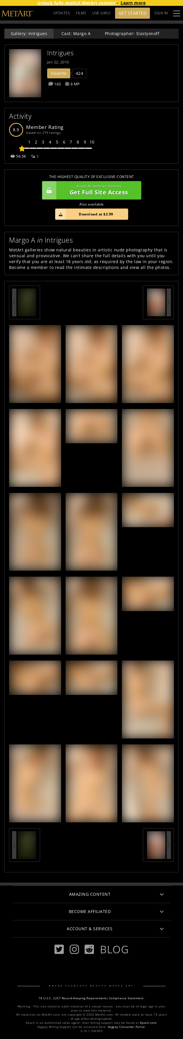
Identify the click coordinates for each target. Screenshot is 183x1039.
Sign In (161, 13)
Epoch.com (148, 1023)
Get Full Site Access (90, 190)
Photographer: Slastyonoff (132, 33)
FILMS (81, 13)
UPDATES (61, 13)
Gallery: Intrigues (29, 33)
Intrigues (60, 52)
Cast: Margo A (76, 33)
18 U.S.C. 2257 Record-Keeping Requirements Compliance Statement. (91, 998)
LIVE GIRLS (101, 13)
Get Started (133, 13)
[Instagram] (74, 949)
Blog (114, 949)
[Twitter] (59, 949)
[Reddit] (89, 949)
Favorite (58, 73)
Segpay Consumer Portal (126, 1027)
